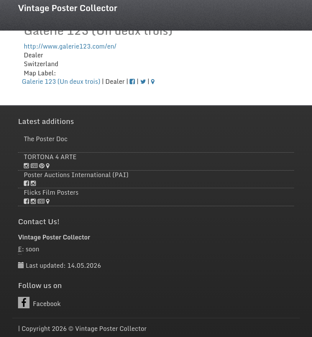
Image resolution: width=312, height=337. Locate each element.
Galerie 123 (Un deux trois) (61, 81)
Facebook (39, 303)
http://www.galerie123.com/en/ (70, 46)
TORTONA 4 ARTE (50, 157)
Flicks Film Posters (51, 192)
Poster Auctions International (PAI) (76, 175)
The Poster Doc (45, 139)
